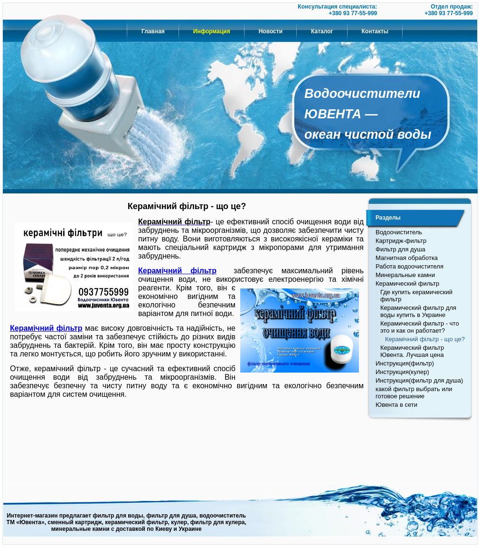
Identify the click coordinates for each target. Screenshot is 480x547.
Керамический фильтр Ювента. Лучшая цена (412, 351)
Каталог (322, 31)
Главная (153, 31)
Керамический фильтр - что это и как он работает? (419, 327)
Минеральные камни (405, 274)
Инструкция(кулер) (402, 371)
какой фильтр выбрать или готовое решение (414, 392)
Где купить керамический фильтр (416, 295)
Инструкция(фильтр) (405, 363)
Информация (211, 31)
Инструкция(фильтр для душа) (419, 380)
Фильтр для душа (400, 249)
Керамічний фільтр (177, 271)
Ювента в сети (396, 404)
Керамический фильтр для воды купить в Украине (418, 311)
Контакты (375, 31)
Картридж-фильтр (401, 240)
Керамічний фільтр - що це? (425, 339)
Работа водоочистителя (409, 266)
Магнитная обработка (407, 257)
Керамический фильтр (407, 283)
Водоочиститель (399, 232)
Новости (270, 31)
